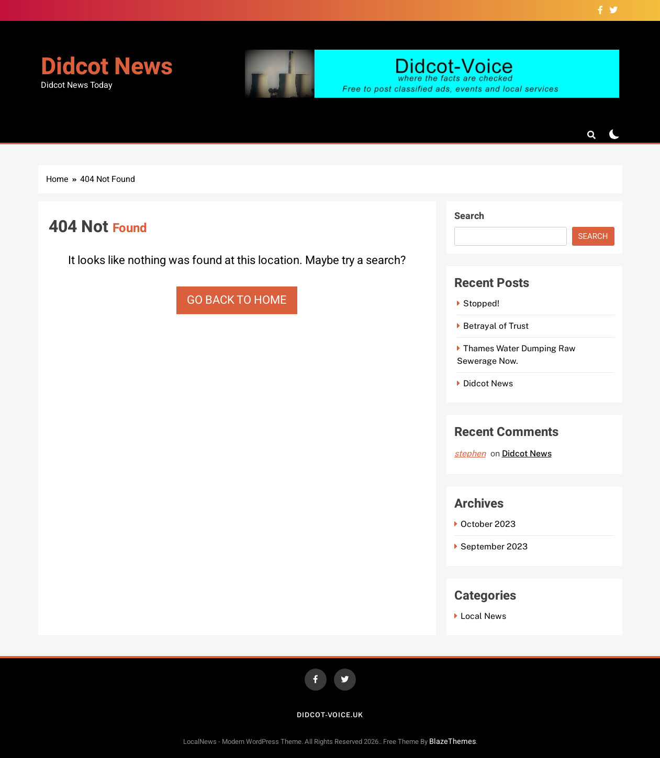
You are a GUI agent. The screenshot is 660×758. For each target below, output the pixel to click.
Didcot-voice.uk (330, 715)
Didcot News (107, 67)
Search (469, 216)
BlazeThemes (452, 741)
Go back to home (237, 300)
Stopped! (481, 303)
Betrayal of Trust (496, 326)
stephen (470, 453)
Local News (483, 616)
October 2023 (488, 524)
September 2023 (494, 547)
